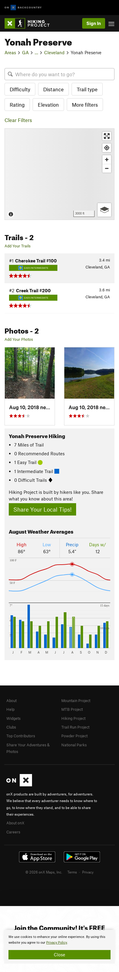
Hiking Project (73, 718)
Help (10, 709)
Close (59, 954)
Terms (72, 872)
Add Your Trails (18, 245)
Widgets (13, 718)
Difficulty (20, 89)
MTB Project (72, 709)
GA (25, 52)
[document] (59, 946)
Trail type (87, 89)
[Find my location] (106, 147)
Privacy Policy (56, 943)
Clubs (11, 727)
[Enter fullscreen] (106, 136)
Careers (13, 831)
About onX (15, 822)
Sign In (93, 23)
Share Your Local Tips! (42, 509)
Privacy (88, 872)
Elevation (48, 105)
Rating (17, 105)
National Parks (74, 744)
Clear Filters (18, 120)
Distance (53, 89)
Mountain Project (75, 700)
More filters (85, 105)
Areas (10, 52)
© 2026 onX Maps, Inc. (43, 872)
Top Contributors (20, 735)
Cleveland (54, 52)
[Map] (59, 174)
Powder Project (74, 735)
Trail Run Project (75, 727)
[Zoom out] (106, 168)
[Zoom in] (106, 159)
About (11, 700)
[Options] (104, 210)
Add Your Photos (19, 339)
